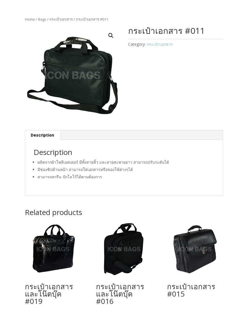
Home (30, 19)
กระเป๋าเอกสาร (61, 19)
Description (42, 135)
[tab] (43, 135)
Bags (42, 19)
